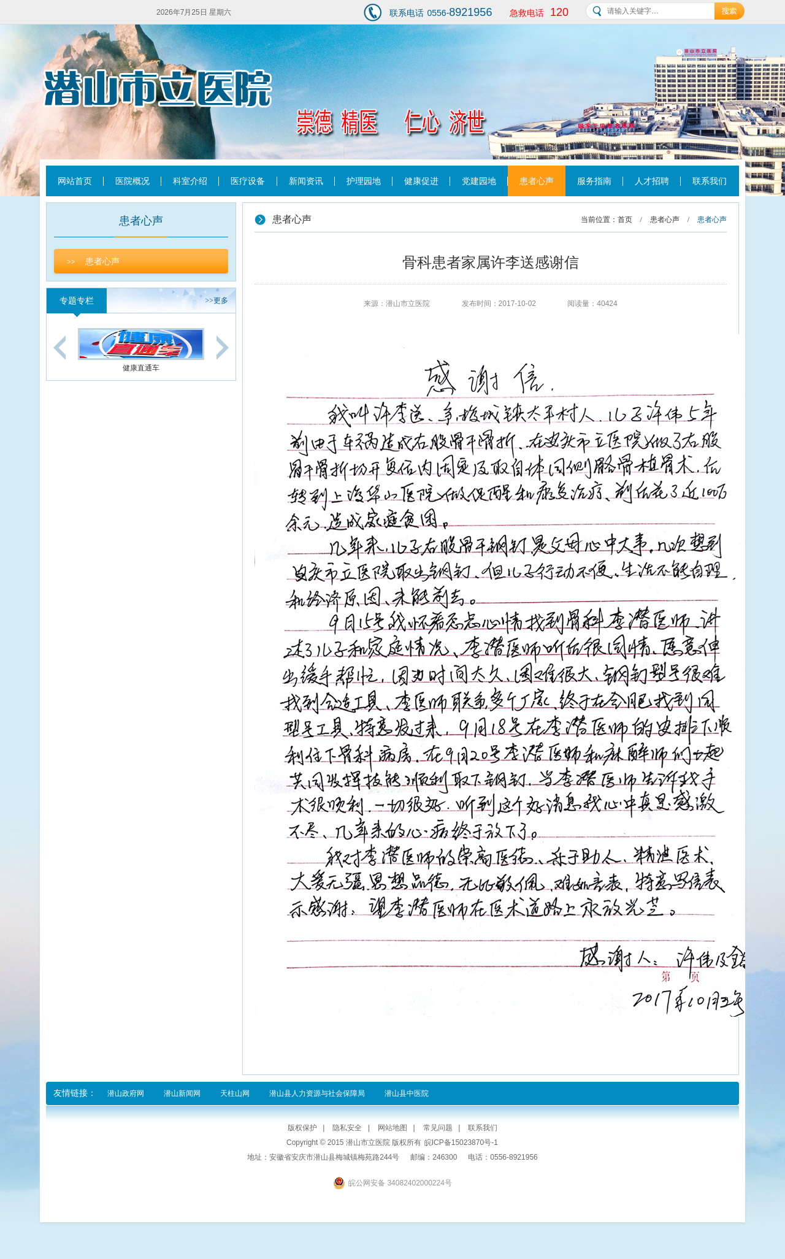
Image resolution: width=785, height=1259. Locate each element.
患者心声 (536, 181)
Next (222, 347)
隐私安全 (347, 1127)
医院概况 (132, 181)
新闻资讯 (306, 181)
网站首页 (75, 181)
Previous (59, 347)
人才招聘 (652, 181)
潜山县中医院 (407, 1093)
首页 (625, 219)
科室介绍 (190, 181)
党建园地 (479, 181)
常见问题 (438, 1127)
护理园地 (364, 181)
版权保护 (302, 1127)
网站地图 (392, 1127)
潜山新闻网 (182, 1093)
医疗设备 (248, 181)
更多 (216, 300)
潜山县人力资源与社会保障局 (317, 1093)
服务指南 (594, 181)
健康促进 (421, 181)
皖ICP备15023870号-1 (461, 1142)
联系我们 (709, 181)
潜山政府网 (125, 1093)
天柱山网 (235, 1093)
